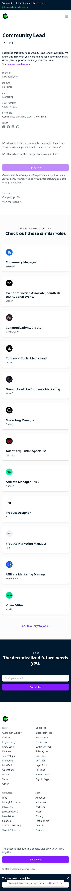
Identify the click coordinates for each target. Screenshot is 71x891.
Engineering (8, 742)
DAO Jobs (40, 756)
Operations (8, 769)
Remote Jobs (42, 774)
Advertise (41, 802)
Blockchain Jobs (44, 732)
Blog (4, 797)
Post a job (35, 859)
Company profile (11, 197)
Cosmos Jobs (42, 742)
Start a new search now (16, 64)
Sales (5, 779)
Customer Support (12, 732)
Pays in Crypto (43, 779)
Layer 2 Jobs (42, 765)
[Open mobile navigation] (67, 16)
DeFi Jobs (40, 760)
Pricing (39, 816)
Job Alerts (7, 807)
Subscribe (35, 687)
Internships (8, 756)
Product (6, 774)
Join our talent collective (15, 7)
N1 (11, 42)
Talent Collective (11, 830)
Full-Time (7, 86)
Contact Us (41, 830)
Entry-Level (8, 746)
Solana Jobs (42, 751)
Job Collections (10, 811)
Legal (33, 869)
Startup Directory (11, 825)
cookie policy (52, 883)
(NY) (15, 76)
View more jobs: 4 (11, 201)
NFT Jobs (40, 769)
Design (6, 737)
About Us (40, 797)
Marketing (7, 96)
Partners (40, 807)
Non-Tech (41, 116)
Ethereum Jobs (43, 746)
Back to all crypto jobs (35, 626)
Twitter (39, 825)
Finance (6, 751)
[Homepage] (5, 16)
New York (7, 76)
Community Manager (13, 116)
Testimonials (42, 820)
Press (38, 811)
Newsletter (8, 816)
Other (5, 783)
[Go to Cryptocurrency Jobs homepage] (35, 719)
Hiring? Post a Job (11, 802)
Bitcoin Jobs (42, 737)
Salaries (6, 820)
